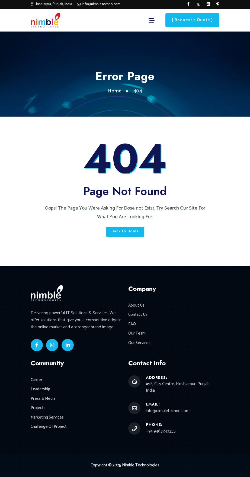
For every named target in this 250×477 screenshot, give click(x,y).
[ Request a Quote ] (192, 20)
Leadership (40, 389)
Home (114, 91)
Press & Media (43, 399)
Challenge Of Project (49, 427)
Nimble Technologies (140, 465)
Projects (38, 408)
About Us (136, 306)
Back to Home (125, 231)
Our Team (137, 334)
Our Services (139, 343)
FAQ (132, 324)
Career (36, 380)
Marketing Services (47, 417)
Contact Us (138, 315)
